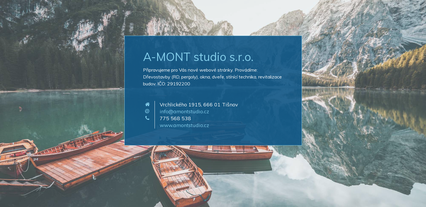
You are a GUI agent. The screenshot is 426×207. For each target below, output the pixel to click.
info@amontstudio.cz (184, 111)
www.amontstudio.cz (184, 125)
